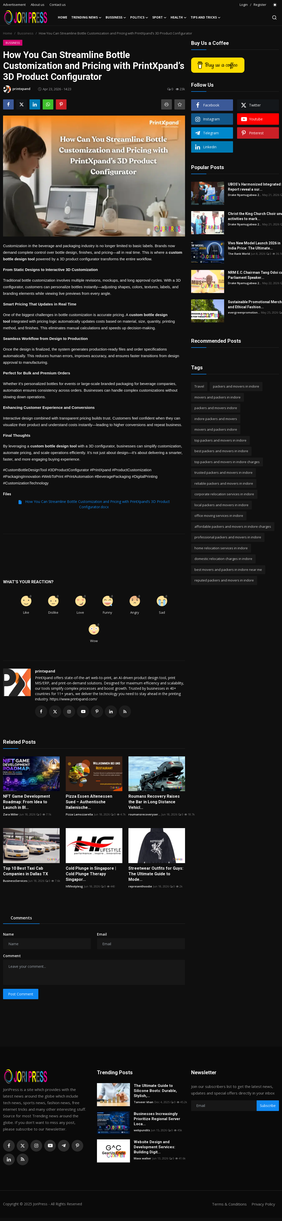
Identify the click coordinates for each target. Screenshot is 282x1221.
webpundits (142, 1130)
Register (260, 4)
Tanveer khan (143, 1102)
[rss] (22, 1159)
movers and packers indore (215, 429)
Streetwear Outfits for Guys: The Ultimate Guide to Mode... (155, 874)
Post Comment (20, 994)
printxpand (45, 671)
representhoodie (140, 886)
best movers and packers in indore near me (228, 569)
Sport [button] (159, 17)
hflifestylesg (74, 886)
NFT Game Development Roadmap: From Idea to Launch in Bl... (26, 802)
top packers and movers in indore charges (227, 462)
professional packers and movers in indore (227, 537)
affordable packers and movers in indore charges (232, 526)
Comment (12, 955)
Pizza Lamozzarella (79, 814)
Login (244, 4)
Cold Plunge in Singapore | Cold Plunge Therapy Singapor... (91, 874)
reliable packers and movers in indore (223, 483)
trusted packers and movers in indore (223, 472)
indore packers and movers (215, 418)
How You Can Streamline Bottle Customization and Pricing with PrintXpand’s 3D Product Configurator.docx (94, 504)
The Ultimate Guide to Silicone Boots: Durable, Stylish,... (155, 1090)
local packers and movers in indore (221, 505)
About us (37, 4)
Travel (199, 386)
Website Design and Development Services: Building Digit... (154, 1147)
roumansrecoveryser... (144, 814)
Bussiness (26, 33)
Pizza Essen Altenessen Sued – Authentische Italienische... (89, 802)
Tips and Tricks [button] (206, 17)
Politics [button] (139, 17)
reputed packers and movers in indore (224, 580)
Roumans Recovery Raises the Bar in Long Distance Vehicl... (154, 802)
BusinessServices (15, 881)
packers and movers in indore (236, 386)
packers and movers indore (215, 408)
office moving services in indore (218, 515)
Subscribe (268, 1105)
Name (8, 934)
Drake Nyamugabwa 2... (244, 195)
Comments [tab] (21, 918)
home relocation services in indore (221, 548)
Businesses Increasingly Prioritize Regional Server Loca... (157, 1118)
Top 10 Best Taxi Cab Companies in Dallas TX (25, 871)
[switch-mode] (275, 5)
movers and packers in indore (217, 397)
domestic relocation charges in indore (223, 558)
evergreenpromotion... (244, 312)
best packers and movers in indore (221, 451)
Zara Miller (11, 814)
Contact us (57, 4)
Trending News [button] (86, 17)
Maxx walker (142, 1158)
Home (62, 17)
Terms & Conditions (229, 1204)
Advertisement (14, 4)
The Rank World (239, 254)
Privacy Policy (263, 1204)
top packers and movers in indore (220, 440)
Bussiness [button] (116, 17)
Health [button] (179, 17)
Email (102, 934)
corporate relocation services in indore (224, 494)
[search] (274, 17)
